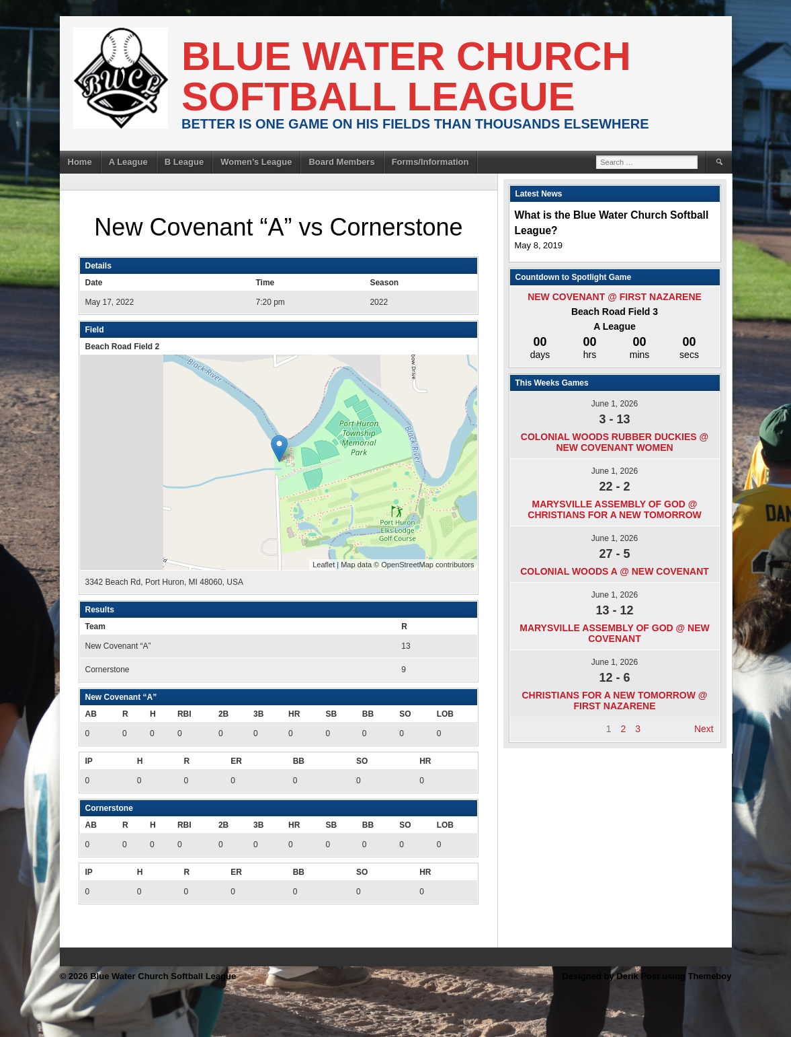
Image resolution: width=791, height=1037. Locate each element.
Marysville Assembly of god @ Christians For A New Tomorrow (614, 509)
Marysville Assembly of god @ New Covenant (614, 633)
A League (128, 162)
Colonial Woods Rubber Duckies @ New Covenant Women (614, 442)
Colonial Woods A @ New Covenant (614, 571)
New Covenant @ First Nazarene (615, 296)
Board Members (341, 162)
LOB (445, 714)
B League (184, 162)
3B (258, 714)
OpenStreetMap (407, 565)
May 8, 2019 (539, 245)
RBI (184, 714)
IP (89, 761)
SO (405, 714)
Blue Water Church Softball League (406, 76)
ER (236, 761)
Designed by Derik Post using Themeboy (646, 976)
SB (331, 714)
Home (80, 162)
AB (91, 714)
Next (704, 728)
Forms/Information (430, 162)
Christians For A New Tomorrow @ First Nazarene (614, 700)
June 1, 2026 (614, 403)
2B (223, 714)
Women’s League (256, 162)
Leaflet (324, 565)
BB (368, 714)
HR (294, 714)
